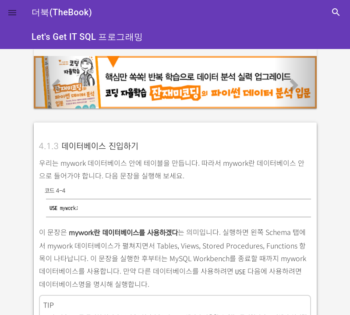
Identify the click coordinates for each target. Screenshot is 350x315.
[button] (12, 12)
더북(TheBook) (62, 12)
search (336, 12)
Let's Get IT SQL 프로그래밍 (87, 37)
